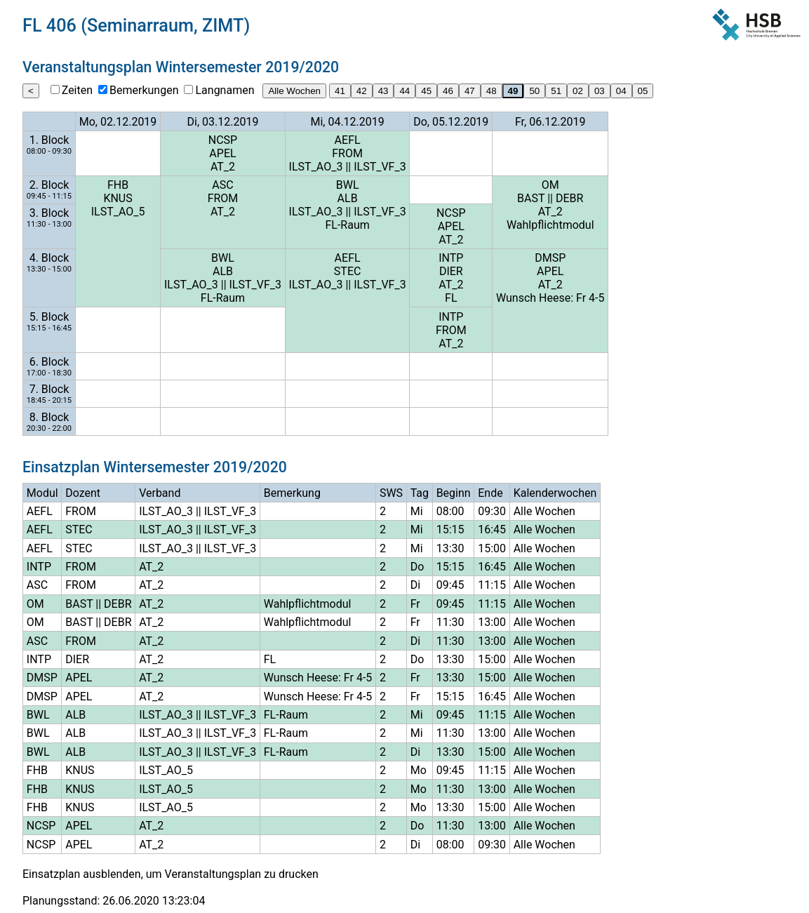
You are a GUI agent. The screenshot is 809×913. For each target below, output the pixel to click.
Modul (42, 493)
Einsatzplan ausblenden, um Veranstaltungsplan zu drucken (170, 874)
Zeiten (77, 90)
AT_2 (222, 166)
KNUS (117, 198)
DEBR (569, 198)
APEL (222, 153)
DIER (451, 271)
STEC (347, 271)
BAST (530, 198)
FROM (347, 153)
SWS (391, 493)
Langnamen (224, 90)
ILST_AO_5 (118, 211)
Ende (490, 493)
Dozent (82, 493)
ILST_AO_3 (316, 166)
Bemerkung (292, 493)
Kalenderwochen (555, 493)
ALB (347, 198)
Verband (159, 493)
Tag (419, 493)
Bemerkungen (143, 90)
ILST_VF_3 (380, 166)
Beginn (453, 493)
